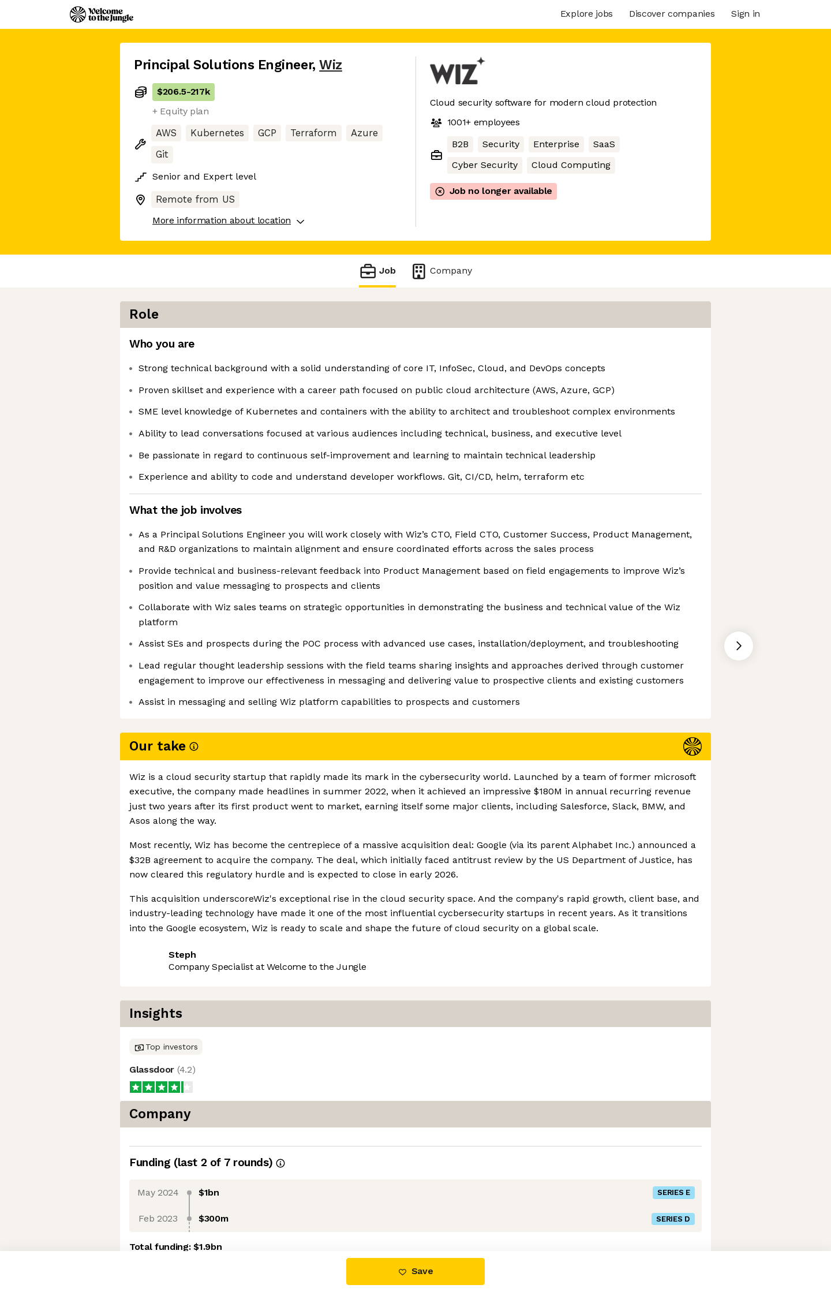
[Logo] (101, 14)
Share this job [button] (165, 998)
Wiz (330, 65)
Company (441, 271)
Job (377, 271)
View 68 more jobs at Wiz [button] (271, 998)
